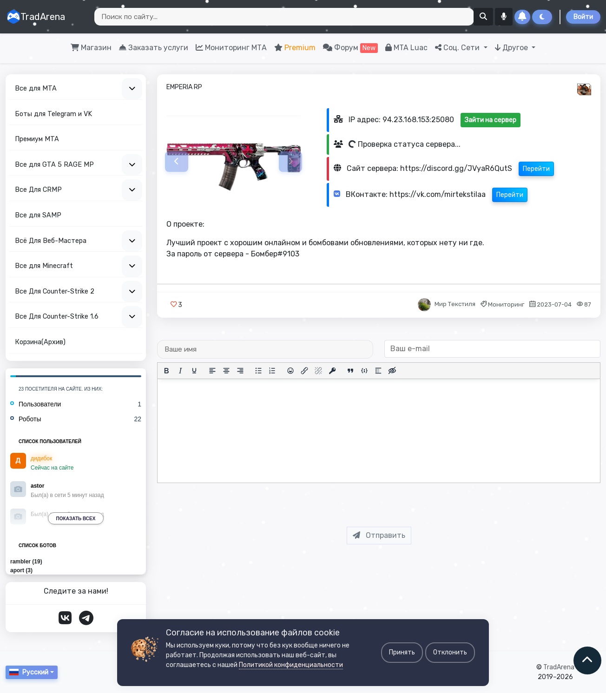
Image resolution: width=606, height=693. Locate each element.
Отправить (379, 535)
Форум (350, 48)
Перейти (535, 169)
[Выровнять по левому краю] (212, 371)
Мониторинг (506, 304)
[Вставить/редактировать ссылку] (304, 371)
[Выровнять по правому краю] (240, 371)
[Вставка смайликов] (290, 371)
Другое (512, 47)
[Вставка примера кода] (364, 371)
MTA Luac (406, 47)
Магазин (91, 47)
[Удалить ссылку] (318, 371)
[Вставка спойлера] (378, 371)
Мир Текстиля (455, 304)
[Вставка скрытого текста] (392, 371)
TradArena (36, 17)
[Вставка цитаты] (350, 371)
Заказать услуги (153, 47)
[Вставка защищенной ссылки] (332, 371)
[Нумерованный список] (272, 371)
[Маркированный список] (258, 371)
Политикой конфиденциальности (291, 665)
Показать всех (76, 518)
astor (37, 486)
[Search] (284, 17)
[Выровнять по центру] (226, 371)
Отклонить (450, 652)
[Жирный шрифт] (166, 371)
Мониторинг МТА (231, 47)
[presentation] (386, 501)
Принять (402, 652)
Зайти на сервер (490, 120)
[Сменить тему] (542, 17)
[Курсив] (180, 371)
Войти (583, 17)
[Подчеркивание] (194, 371)
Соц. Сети (458, 47)
